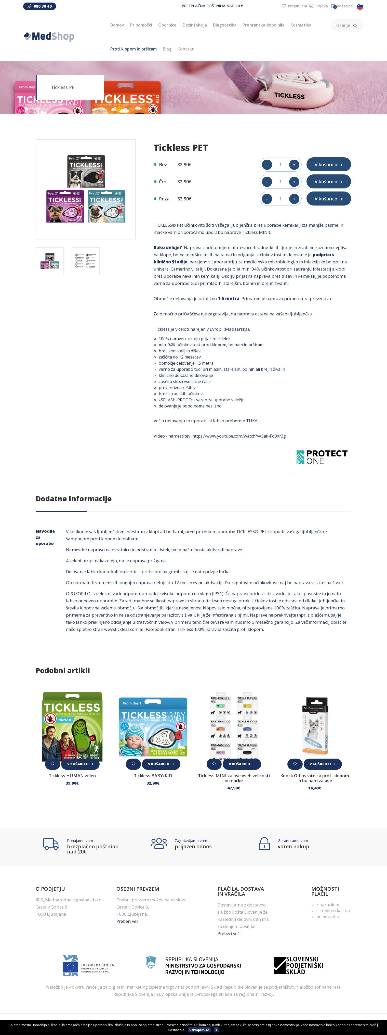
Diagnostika (224, 25)
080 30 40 (40, 6)
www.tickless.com (122, 631)
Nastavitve (176, 1030)
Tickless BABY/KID (153, 777)
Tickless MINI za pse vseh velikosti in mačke (234, 779)
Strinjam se (199, 1030)
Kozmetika (300, 25)
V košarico (80, 764)
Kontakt (186, 49)
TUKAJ (252, 422)
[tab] (50, 261)
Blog (167, 49)
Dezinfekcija (195, 25)
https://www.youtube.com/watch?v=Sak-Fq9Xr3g (242, 437)
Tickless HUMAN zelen (72, 777)
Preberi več (127, 922)
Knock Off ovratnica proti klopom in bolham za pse (315, 779)
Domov (117, 25)
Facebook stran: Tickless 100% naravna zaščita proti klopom (207, 631)
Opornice (167, 25)
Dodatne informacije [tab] (74, 500)
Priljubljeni (294, 5)
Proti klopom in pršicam (133, 49)
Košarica (341, 5)
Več (373, 1025)
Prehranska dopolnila (263, 25)
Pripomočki (141, 25)
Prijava (318, 5)
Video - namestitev (172, 437)
